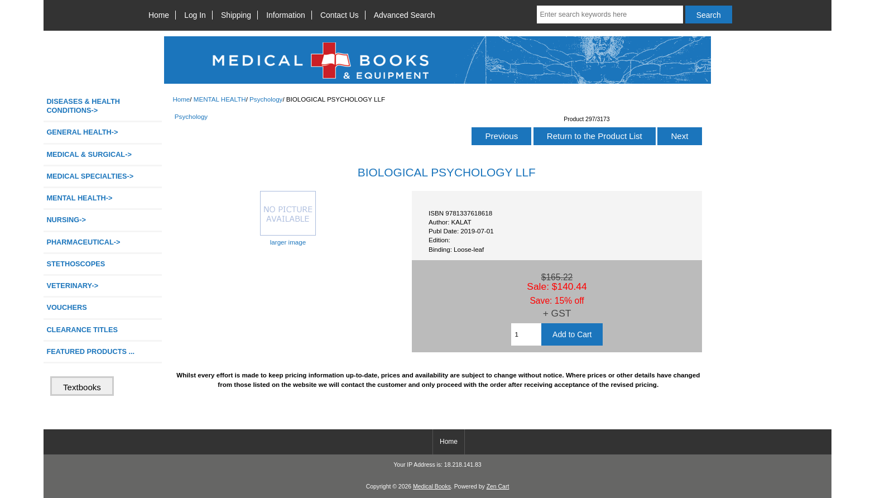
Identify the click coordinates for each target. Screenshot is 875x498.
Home (158, 15)
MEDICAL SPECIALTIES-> (89, 176)
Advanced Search (404, 15)
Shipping (236, 15)
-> (79, 198)
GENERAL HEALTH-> (82, 132)
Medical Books (432, 486)
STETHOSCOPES (75, 264)
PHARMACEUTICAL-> (83, 242)
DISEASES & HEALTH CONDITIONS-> (83, 105)
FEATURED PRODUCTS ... (90, 351)
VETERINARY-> (72, 285)
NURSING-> (66, 220)
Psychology (265, 99)
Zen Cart (498, 486)
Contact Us (339, 15)
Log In (195, 15)
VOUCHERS (66, 307)
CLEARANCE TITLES (82, 329)
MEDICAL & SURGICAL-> (88, 154)
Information (285, 15)
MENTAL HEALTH (220, 99)
